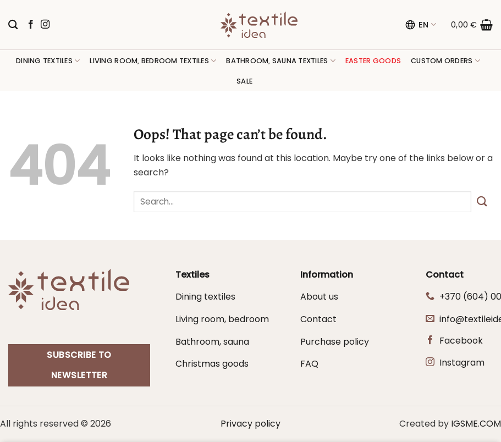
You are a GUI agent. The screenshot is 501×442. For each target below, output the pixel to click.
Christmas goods (212, 363)
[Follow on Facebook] (30, 25)
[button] (472, 25)
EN (420, 24)
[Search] (13, 25)
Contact (318, 319)
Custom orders (445, 61)
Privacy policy (250, 423)
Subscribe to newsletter (79, 365)
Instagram (462, 362)
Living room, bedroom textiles (153, 61)
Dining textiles (48, 61)
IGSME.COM (476, 423)
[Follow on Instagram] (45, 25)
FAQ (309, 363)
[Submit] (482, 201)
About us (319, 296)
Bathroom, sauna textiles (280, 61)
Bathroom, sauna (212, 341)
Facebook (461, 340)
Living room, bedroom (222, 319)
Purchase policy (334, 341)
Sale (244, 81)
